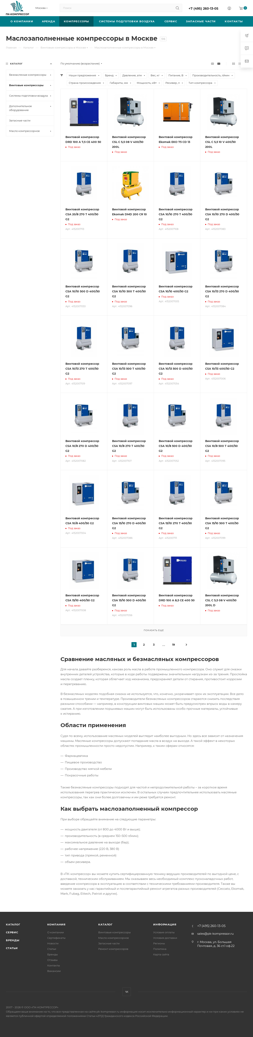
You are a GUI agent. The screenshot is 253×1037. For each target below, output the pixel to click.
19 (173, 644)
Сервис (12, 932)
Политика (159, 948)
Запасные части (109, 943)
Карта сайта (161, 954)
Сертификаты (56, 937)
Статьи (12, 948)
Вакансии (54, 971)
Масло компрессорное (113, 937)
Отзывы (52, 959)
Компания (56, 924)
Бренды (12, 940)
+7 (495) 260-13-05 (203, 8)
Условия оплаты (164, 932)
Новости (53, 943)
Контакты (53, 965)
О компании (55, 932)
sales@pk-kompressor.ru (215, 933)
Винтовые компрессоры (114, 932)
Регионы (159, 943)
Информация (164, 924)
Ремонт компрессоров (113, 948)
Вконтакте (126, 992)
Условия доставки (165, 937)
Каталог (13, 924)
